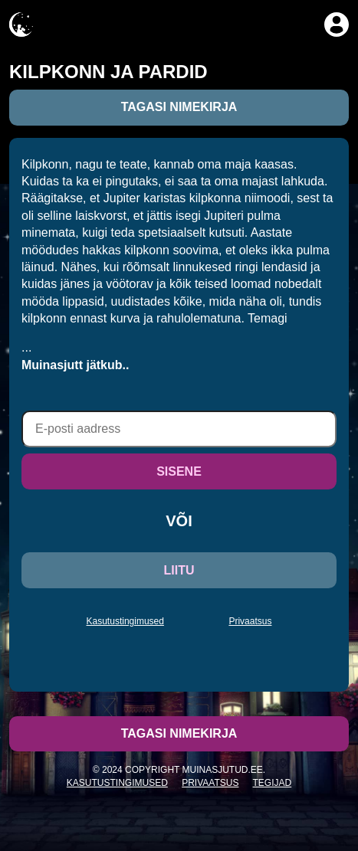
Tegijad (272, 782)
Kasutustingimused (125, 621)
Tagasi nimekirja (179, 106)
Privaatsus (249, 621)
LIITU (179, 570)
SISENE (179, 471)
